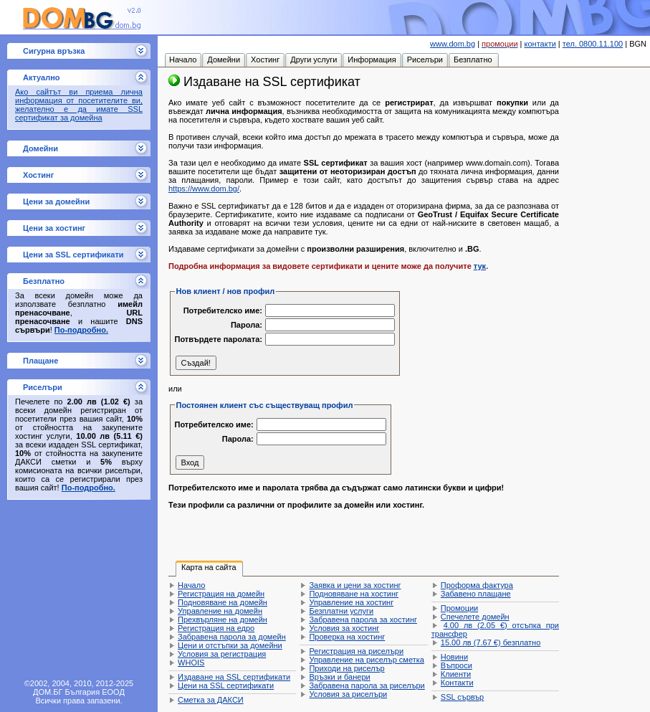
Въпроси (456, 665)
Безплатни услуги (341, 611)
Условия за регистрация (222, 654)
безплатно (490, 642)
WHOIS (191, 662)
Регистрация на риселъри (356, 651)
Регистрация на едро (216, 628)
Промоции (459, 608)
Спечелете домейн (475, 616)
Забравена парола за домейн (232, 636)
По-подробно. (81, 330)
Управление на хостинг (351, 602)
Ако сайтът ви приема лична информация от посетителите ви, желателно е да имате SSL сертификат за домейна (79, 104)
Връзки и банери (339, 677)
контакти (540, 43)
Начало (191, 585)
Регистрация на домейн (221, 593)
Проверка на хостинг (347, 636)
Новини (454, 656)
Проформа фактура (477, 585)
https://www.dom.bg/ (203, 188)
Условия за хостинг (344, 628)
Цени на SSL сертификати (226, 685)
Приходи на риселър (346, 668)
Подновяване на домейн (222, 602)
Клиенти (456, 674)
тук (480, 266)
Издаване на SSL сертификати (234, 677)
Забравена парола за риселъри (366, 685)
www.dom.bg (452, 43)
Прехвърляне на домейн (222, 619)
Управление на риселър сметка (366, 659)
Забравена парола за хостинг (363, 619)
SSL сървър (462, 697)
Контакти (457, 682)
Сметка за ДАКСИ (211, 700)
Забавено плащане (476, 593)
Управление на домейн (220, 611)
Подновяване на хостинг (353, 593)
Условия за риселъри (348, 694)
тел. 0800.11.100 (593, 43)
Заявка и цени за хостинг (355, 585)
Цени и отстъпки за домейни (230, 645)
